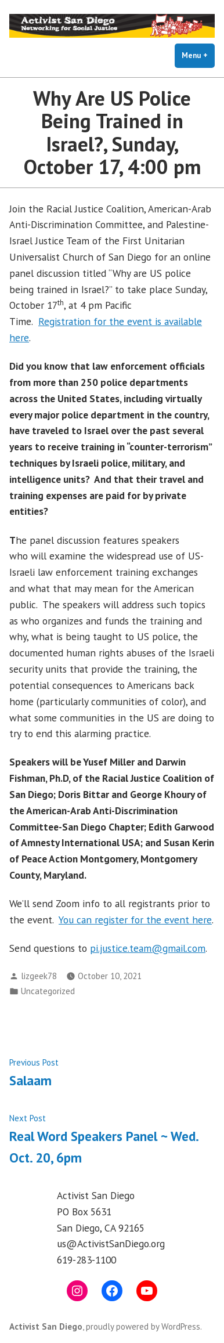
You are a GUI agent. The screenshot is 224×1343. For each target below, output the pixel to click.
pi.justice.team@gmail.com (147, 948)
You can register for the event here (135, 919)
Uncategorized (48, 991)
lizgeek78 (39, 975)
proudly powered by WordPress (143, 1326)
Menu (198, 55)
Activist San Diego (45, 1326)
